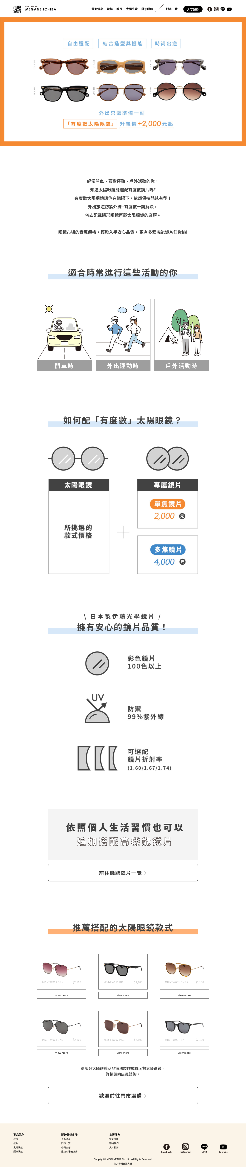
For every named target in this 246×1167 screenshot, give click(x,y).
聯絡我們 (114, 1143)
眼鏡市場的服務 (69, 1151)
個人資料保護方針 (123, 1163)
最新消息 (97, 9)
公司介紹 (66, 1147)
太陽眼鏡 (132, 9)
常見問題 (114, 1139)
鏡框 (110, 9)
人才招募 (193, 9)
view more (61, 995)
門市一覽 (172, 9)
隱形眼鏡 (147, 9)
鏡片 (119, 9)
